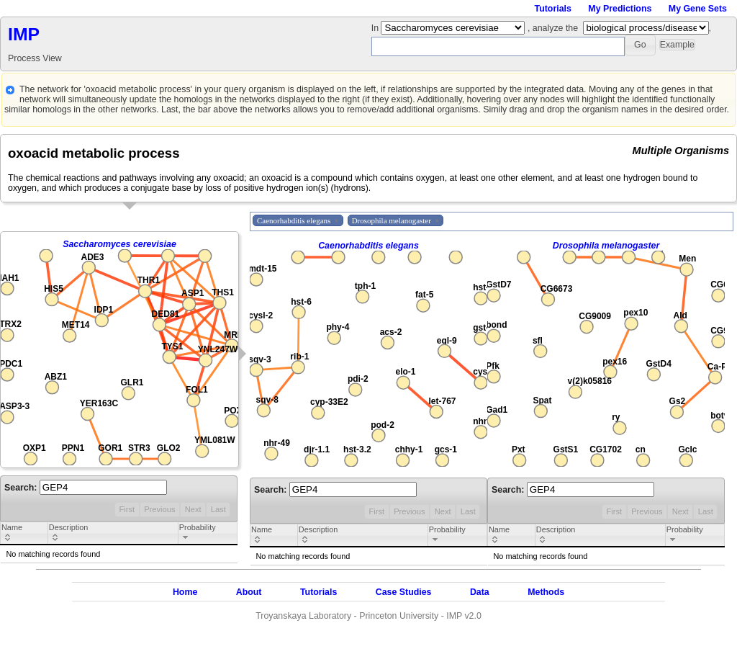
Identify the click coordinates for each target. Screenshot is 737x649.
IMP (24, 34)
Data (479, 592)
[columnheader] (24, 533)
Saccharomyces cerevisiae (119, 244)
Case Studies (404, 592)
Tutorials (553, 9)
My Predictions (619, 9)
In (376, 28)
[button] (640, 45)
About (249, 592)
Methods (546, 592)
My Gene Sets (698, 9)
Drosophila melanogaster (606, 246)
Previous (159, 509)
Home (185, 592)
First (127, 509)
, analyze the (553, 28)
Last (218, 509)
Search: (85, 488)
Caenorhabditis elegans (368, 246)
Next (193, 509)
